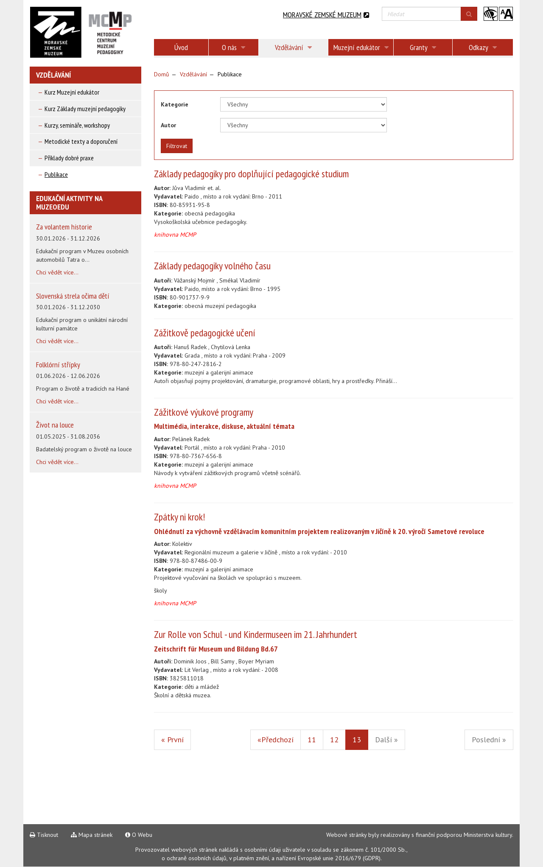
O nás (233, 47)
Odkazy (483, 47)
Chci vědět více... (57, 272)
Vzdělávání (293, 47)
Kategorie (174, 104)
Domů (161, 74)
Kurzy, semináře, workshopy (77, 125)
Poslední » (489, 739)
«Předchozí (276, 739)
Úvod (181, 47)
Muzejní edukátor (361, 47)
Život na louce (55, 425)
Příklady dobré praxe (69, 158)
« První (172, 739)
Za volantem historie (64, 227)
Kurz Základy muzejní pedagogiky (85, 108)
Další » (386, 739)
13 (360, 739)
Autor (168, 125)
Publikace (56, 174)
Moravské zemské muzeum (326, 15)
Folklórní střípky (58, 364)
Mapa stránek (91, 835)
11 (312, 739)
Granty (423, 47)
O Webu (138, 835)
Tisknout (44, 835)
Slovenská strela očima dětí (72, 296)
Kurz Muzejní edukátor (72, 92)
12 (334, 739)
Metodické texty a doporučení (81, 141)
